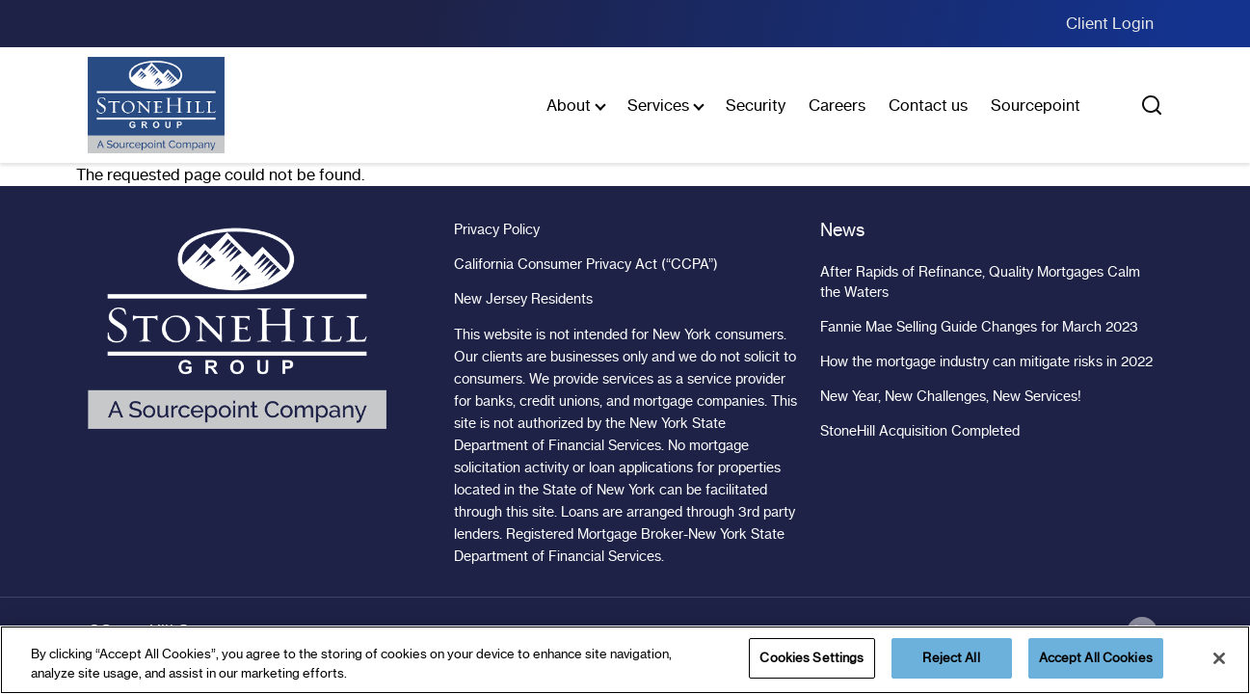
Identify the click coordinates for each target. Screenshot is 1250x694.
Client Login (1110, 23)
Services (658, 105)
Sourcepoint (1035, 105)
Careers (837, 105)
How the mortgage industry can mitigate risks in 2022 (986, 361)
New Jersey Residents (523, 298)
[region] (625, 660)
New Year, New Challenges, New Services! (950, 396)
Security (755, 105)
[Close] (1219, 658)
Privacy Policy (497, 229)
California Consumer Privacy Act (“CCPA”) (586, 264)
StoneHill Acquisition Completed (920, 431)
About (568, 105)
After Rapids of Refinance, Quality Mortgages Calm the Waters (980, 282)
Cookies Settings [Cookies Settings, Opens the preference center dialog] (811, 657)
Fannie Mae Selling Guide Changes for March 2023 (979, 326)
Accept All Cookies (1096, 657)
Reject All (950, 657)
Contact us (928, 105)
